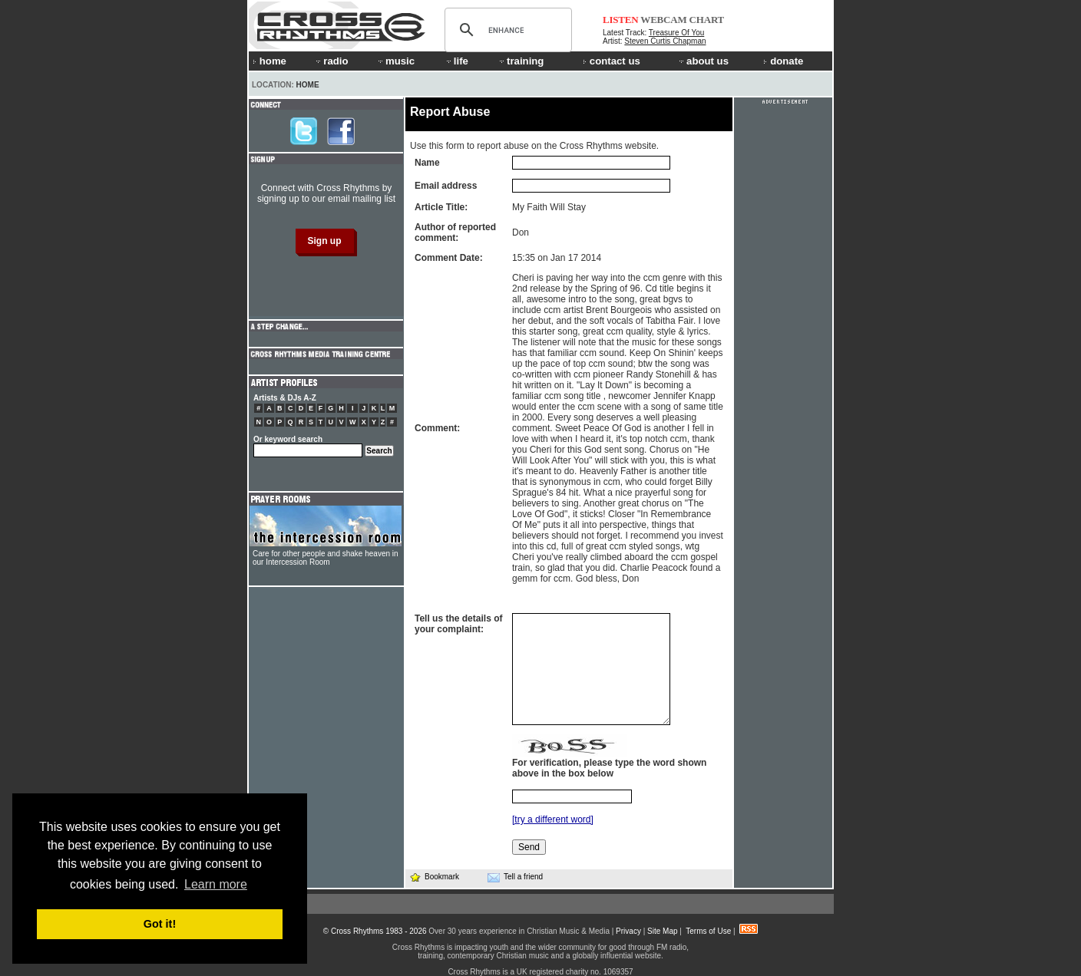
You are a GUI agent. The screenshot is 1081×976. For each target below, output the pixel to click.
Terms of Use (708, 931)
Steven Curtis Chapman (665, 41)
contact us (611, 61)
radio (331, 61)
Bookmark (434, 877)
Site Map (662, 931)
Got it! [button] (160, 924)
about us (703, 61)
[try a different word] (552, 819)
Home (307, 85)
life (456, 61)
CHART (707, 19)
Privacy (628, 931)
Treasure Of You (676, 32)
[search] (506, 30)
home (269, 61)
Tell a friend (515, 877)
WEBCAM (663, 19)
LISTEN (621, 19)
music (395, 61)
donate (783, 61)
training (521, 61)
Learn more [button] (215, 884)
